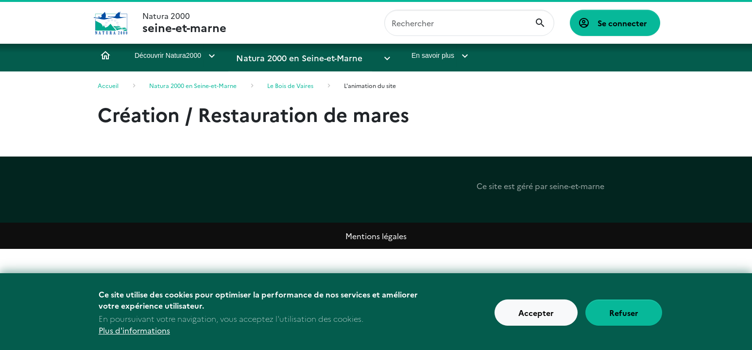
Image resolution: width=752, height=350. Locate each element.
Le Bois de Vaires (290, 85)
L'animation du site (370, 85)
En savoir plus (395, 55)
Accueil (105, 55)
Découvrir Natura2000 (168, 55)
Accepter (536, 317)
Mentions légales (376, 235)
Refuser (623, 317)
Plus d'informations (134, 334)
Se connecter (622, 23)
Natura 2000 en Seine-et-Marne (287, 55)
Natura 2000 (184, 23)
